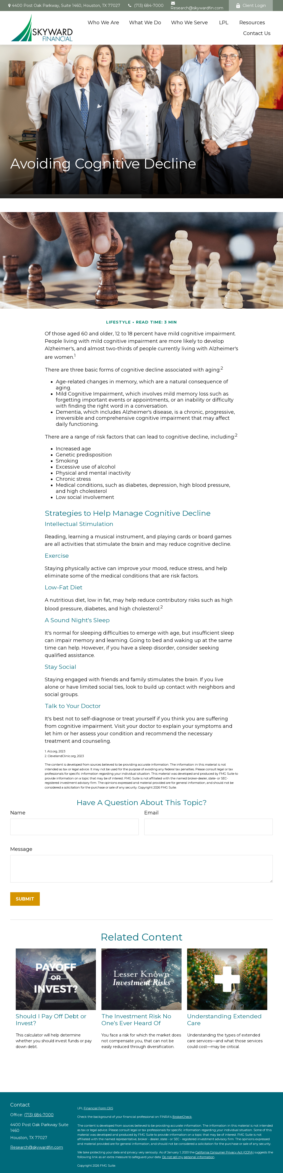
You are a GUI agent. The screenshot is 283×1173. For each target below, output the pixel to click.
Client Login (251, 5)
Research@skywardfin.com (197, 5)
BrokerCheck (182, 1117)
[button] (103, 22)
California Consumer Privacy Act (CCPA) (224, 1152)
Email (151, 813)
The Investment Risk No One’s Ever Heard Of (136, 1020)
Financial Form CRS (98, 1108)
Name (17, 813)
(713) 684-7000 (145, 5)
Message (21, 849)
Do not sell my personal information (188, 1157)
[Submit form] (25, 899)
